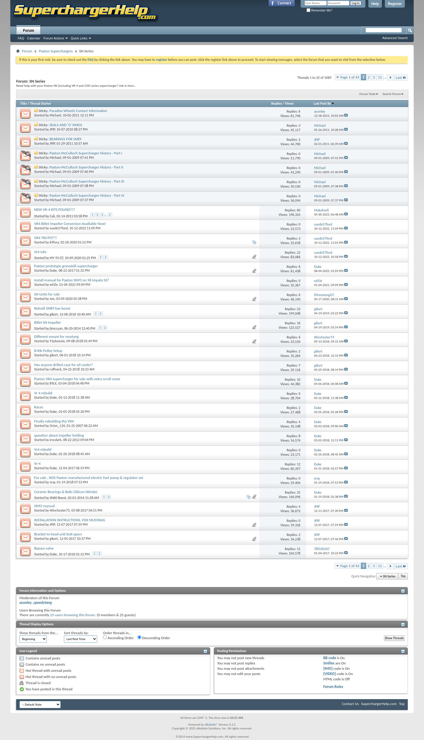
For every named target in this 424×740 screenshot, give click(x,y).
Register (395, 4)
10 (298, 379)
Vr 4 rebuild (43, 393)
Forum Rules (333, 686)
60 (298, 210)
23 (298, 309)
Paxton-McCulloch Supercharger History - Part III (86, 181)
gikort (54, 314)
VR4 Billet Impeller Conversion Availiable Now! (70, 223)
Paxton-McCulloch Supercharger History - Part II (86, 167)
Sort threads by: (76, 633)
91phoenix (57, 341)
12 (298, 464)
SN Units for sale (47, 294)
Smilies (328, 663)
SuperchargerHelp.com (379, 703)
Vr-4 (37, 463)
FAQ (21, 38)
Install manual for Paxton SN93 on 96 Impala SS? (71, 280)
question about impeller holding (59, 435)
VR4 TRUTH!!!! (45, 237)
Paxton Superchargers (55, 51)
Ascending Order (118, 637)
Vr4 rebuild (42, 449)
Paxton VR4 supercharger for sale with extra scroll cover (77, 379)
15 (298, 549)
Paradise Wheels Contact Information (78, 110)
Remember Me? (319, 10)
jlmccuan (56, 328)
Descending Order (154, 637)
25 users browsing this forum (72, 615)
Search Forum (392, 94)
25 (298, 492)
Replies (276, 103)
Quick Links (79, 38)
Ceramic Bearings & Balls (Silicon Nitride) (65, 492)
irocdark (56, 440)
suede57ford (59, 228)
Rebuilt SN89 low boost (52, 308)
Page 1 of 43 (350, 77)
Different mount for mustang (56, 336)
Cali (52, 216)
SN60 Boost (58, 498)
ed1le (54, 285)
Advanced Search (395, 38)
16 (298, 323)
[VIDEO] (329, 673)
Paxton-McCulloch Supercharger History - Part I (85, 153)
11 (380, 77)
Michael (55, 115)
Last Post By (324, 103)
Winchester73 (60, 510)
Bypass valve (44, 548)
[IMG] (328, 668)
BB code (329, 658)
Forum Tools (367, 94)
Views (289, 103)
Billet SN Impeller (47, 322)
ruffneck (56, 369)
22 (298, 252)
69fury (54, 242)
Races (38, 407)
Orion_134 (57, 426)
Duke (53, 270)
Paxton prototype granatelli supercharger (66, 266)
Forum (28, 31)
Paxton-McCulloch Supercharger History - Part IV (86, 195)
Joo (52, 299)
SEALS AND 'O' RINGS (65, 125)
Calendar (33, 38)
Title (23, 103)
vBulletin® (211, 724)
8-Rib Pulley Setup (48, 350)
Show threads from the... (38, 633)
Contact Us (350, 703)
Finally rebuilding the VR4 (54, 421)
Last (401, 77)
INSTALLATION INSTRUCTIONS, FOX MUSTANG (69, 520)
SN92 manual (44, 506)
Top (403, 576)
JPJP (52, 129)
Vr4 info (40, 252)
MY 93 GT (56, 258)
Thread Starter (40, 103)
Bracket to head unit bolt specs (58, 534)
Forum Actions (54, 38)
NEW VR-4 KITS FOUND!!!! (54, 209)
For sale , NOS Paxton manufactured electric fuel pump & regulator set (88, 477)
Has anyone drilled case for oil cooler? (63, 365)
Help (375, 4)
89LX (53, 383)
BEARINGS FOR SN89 (65, 139)
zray (52, 482)
